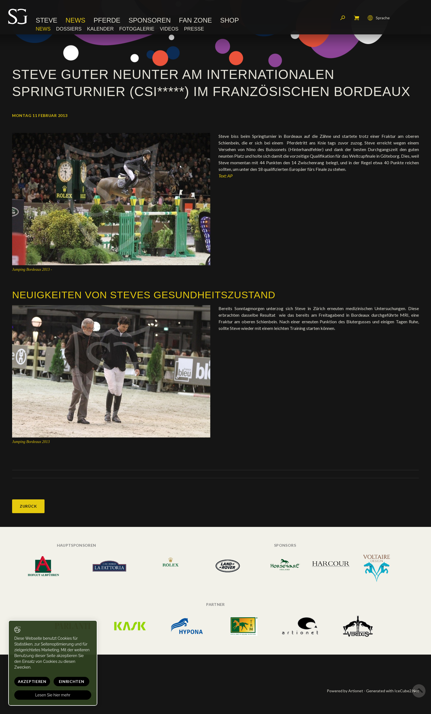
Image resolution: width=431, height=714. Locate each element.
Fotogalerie (136, 29)
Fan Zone (195, 20)
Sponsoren (150, 20)
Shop (229, 20)
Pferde (107, 20)
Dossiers (69, 29)
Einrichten (71, 681)
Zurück (28, 506)
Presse (194, 29)
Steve (46, 20)
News (75, 20)
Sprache (379, 18)
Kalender (100, 29)
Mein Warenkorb (356, 18)
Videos (169, 29)
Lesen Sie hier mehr (52, 695)
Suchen (343, 18)
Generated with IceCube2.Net (392, 690)
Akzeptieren (32, 681)
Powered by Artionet (345, 690)
